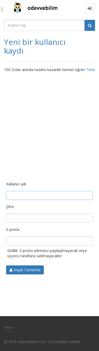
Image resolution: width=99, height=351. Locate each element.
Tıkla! (90, 69)
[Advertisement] (49, 124)
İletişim (9, 327)
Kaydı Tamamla (27, 269)
